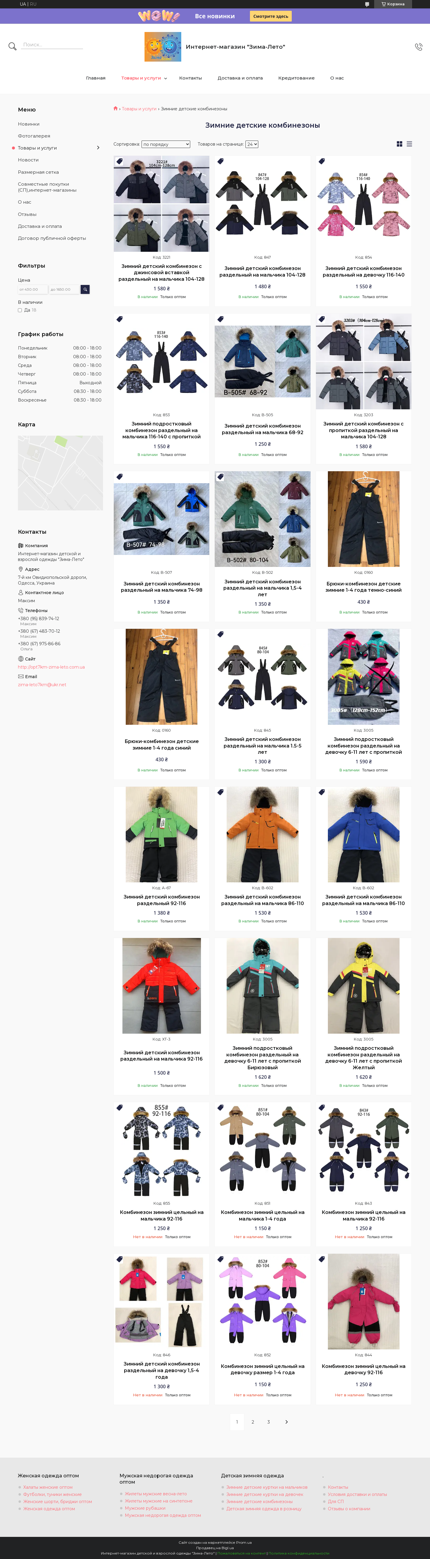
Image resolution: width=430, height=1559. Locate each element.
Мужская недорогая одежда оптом (163, 1515)
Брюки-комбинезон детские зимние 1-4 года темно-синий (363, 587)
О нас (337, 78)
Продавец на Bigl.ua (215, 1548)
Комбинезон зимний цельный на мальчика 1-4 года (263, 1215)
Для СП (336, 1501)
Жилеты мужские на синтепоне (159, 1501)
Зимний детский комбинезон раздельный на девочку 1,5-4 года (162, 1370)
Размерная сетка (38, 172)
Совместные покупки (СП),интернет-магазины (47, 187)
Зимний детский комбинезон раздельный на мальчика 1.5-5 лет (263, 745)
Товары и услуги (141, 78)
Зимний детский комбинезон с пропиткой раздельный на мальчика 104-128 (363, 430)
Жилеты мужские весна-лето (156, 1494)
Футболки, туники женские (52, 1494)
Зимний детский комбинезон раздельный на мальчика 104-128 (262, 272)
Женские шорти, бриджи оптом (57, 1501)
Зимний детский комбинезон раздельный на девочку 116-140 (364, 272)
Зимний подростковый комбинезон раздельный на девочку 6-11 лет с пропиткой (363, 745)
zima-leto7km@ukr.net (42, 684)
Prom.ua (244, 1542)
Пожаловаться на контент (241, 1553)
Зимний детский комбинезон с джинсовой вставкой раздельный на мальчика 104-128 (162, 272)
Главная (96, 78)
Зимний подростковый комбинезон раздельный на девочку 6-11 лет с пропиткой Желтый (363, 1057)
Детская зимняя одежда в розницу (264, 1508)
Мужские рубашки (145, 1508)
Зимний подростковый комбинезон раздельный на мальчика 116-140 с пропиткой (161, 430)
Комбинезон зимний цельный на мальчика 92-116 (162, 1215)
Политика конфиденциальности (298, 1553)
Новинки (28, 124)
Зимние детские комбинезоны (259, 1501)
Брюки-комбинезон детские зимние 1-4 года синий (162, 745)
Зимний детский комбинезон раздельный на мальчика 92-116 (161, 1056)
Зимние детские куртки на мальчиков (267, 1487)
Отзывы (27, 214)
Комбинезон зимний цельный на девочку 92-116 (364, 1369)
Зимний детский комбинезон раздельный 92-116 (162, 900)
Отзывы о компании (349, 1508)
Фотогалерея (34, 136)
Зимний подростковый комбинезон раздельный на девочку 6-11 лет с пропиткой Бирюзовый (262, 1057)
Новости (28, 160)
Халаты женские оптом (48, 1487)
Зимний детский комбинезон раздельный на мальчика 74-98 (161, 587)
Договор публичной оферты (52, 238)
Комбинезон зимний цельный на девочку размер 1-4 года (263, 1369)
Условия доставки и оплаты (357, 1494)
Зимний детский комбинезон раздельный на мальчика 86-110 (262, 900)
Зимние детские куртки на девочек (264, 1494)
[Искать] (12, 47)
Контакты (190, 78)
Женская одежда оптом (49, 1508)
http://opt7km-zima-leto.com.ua (51, 667)
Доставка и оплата (240, 78)
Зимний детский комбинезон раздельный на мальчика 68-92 (262, 429)
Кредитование (296, 78)
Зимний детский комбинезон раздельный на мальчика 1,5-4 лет (262, 588)
